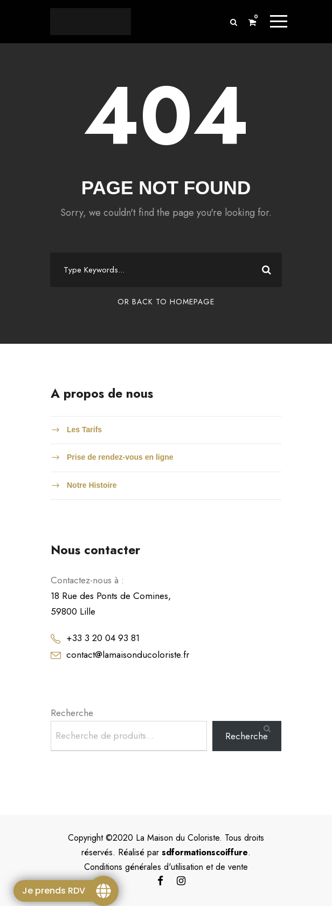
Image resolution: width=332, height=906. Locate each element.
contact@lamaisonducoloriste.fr (127, 654)
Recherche (72, 712)
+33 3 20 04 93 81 (103, 637)
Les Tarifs (84, 429)
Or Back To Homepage (166, 301)
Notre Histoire (92, 485)
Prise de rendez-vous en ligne (120, 457)
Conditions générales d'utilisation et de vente (166, 867)
